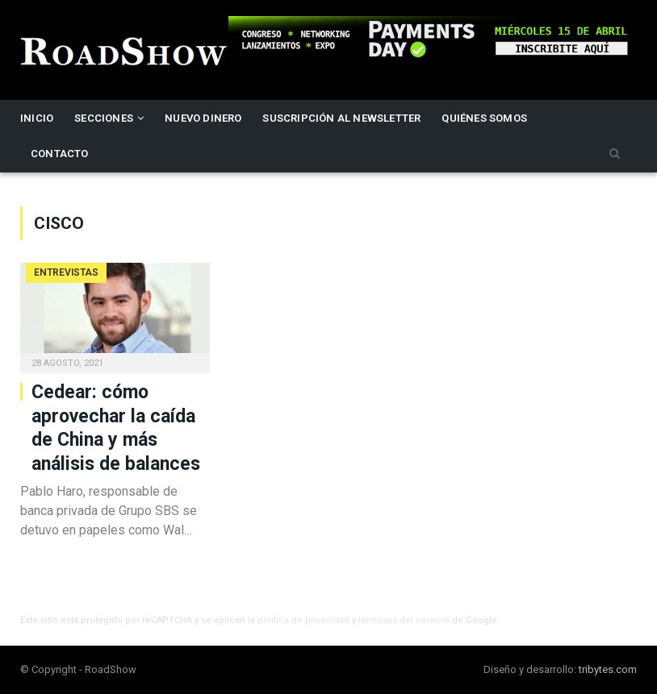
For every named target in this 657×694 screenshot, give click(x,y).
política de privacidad (303, 620)
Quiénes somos (484, 118)
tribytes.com (608, 669)
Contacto (60, 154)
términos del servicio (404, 620)
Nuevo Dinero (203, 118)
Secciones (103, 118)
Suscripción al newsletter (341, 118)
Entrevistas (66, 272)
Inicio (36, 118)
